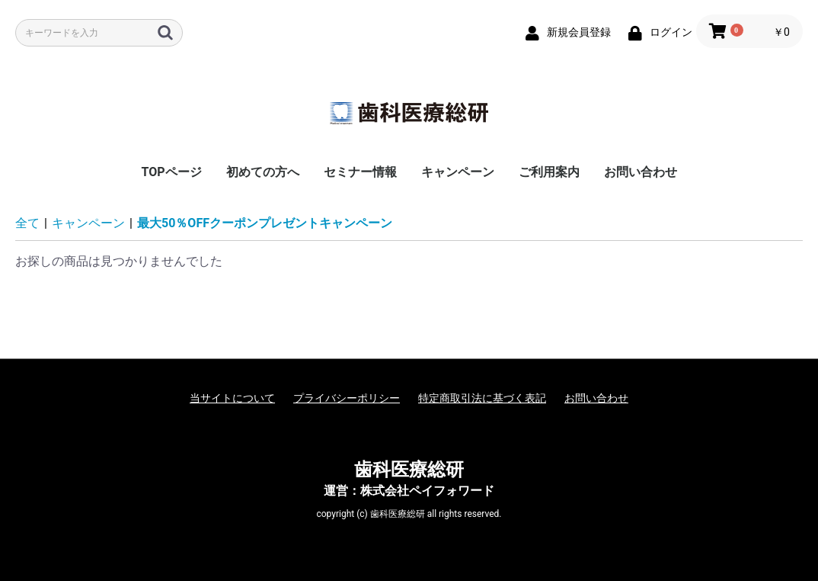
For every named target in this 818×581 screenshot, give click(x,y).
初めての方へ (262, 172)
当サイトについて (232, 398)
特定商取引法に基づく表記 (482, 398)
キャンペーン (457, 172)
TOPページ (171, 172)
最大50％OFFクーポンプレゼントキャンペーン (264, 223)
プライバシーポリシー (346, 398)
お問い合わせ (640, 172)
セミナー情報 (360, 172)
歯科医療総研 (409, 469)
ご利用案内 (549, 172)
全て (27, 223)
